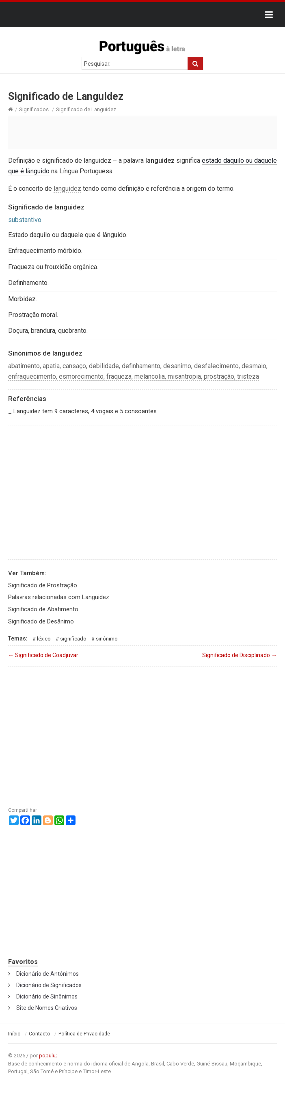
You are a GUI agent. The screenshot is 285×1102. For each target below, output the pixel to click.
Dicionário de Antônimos (47, 973)
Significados (34, 109)
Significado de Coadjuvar (43, 655)
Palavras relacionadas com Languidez (58, 597)
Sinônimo (107, 638)
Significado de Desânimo (41, 621)
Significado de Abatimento (43, 609)
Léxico (44, 638)
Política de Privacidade (84, 1034)
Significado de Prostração (42, 585)
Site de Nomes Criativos (46, 1008)
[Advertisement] (142, 132)
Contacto (39, 1034)
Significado (73, 638)
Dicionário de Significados (49, 985)
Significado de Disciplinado (239, 655)
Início (14, 1034)
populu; (48, 1055)
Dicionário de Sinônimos (47, 996)
